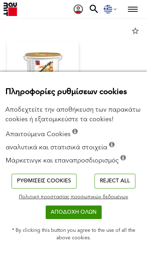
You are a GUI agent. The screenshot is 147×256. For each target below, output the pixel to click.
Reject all (115, 181)
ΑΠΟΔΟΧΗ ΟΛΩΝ (74, 212)
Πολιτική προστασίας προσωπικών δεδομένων (73, 197)
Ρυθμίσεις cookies (44, 181)
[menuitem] (78, 9)
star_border (135, 31)
